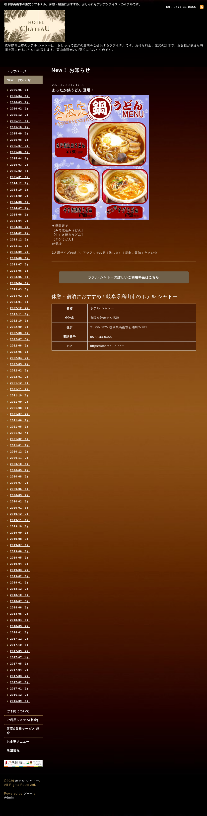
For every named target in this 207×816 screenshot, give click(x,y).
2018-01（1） (20, 632)
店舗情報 (13, 750)
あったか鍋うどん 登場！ (73, 90)
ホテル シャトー (27, 781)
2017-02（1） (20, 682)
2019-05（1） (20, 557)
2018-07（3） (20, 601)
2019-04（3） (20, 563)
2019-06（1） (20, 551)
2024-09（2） (20, 195)
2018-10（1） (20, 594)
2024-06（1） (20, 214)
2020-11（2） (20, 457)
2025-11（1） (20, 120)
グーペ (28, 793)
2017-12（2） (20, 638)
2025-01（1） (20, 177)
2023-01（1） (20, 301)
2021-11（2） (20, 389)
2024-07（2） (20, 208)
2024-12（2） (20, 183)
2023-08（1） (20, 258)
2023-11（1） (20, 245)
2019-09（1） (20, 532)
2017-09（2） (20, 651)
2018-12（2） (20, 588)
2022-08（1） (20, 333)
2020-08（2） (20, 476)
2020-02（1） (20, 501)
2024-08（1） (20, 202)
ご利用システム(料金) (22, 720)
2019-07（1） (20, 545)
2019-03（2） (20, 570)
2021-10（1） (20, 395)
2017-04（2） (20, 669)
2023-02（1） (20, 295)
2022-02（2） (20, 370)
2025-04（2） (20, 158)
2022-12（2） (20, 308)
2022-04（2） (20, 357)
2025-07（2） (20, 145)
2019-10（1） (20, 526)
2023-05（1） (20, 276)
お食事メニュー (18, 741)
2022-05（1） (20, 351)
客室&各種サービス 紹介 (23, 731)
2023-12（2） (20, 239)
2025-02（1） (20, 170)
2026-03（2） (20, 102)
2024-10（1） (20, 189)
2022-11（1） (20, 314)
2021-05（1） (20, 426)
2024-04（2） (20, 220)
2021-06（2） (20, 420)
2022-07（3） (20, 339)
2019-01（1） (20, 582)
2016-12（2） (20, 694)
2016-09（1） (20, 700)
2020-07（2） (20, 482)
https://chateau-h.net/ (107, 346)
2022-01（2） (20, 376)
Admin (9, 797)
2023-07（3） (20, 264)
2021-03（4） (20, 432)
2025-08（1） (20, 139)
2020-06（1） (20, 488)
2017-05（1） (20, 663)
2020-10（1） (20, 464)
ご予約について (18, 711)
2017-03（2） (20, 676)
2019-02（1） (20, 576)
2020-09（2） (20, 470)
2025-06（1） (20, 152)
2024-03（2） (20, 227)
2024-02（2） (20, 233)
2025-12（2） (20, 114)
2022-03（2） (20, 364)
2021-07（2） (20, 414)
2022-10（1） (20, 320)
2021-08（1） (20, 407)
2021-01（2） (20, 445)
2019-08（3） (20, 538)
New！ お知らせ (19, 80)
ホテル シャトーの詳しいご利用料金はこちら (123, 277)
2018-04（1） (20, 619)
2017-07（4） (20, 657)
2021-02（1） (20, 439)
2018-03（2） (20, 626)
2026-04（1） (20, 96)
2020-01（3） (20, 507)
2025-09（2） (20, 133)
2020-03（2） (20, 495)
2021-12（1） (20, 382)
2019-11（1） (20, 520)
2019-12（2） (20, 513)
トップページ (16, 71)
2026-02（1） (20, 108)
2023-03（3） (20, 289)
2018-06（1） (20, 607)
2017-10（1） (20, 644)
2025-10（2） (20, 127)
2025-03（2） (20, 164)
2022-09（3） (20, 326)
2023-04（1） (20, 283)
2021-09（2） (20, 401)
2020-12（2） (20, 451)
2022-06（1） (20, 345)
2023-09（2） (20, 251)
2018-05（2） (20, 613)
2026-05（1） (20, 89)
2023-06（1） (20, 270)
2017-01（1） (20, 688)
